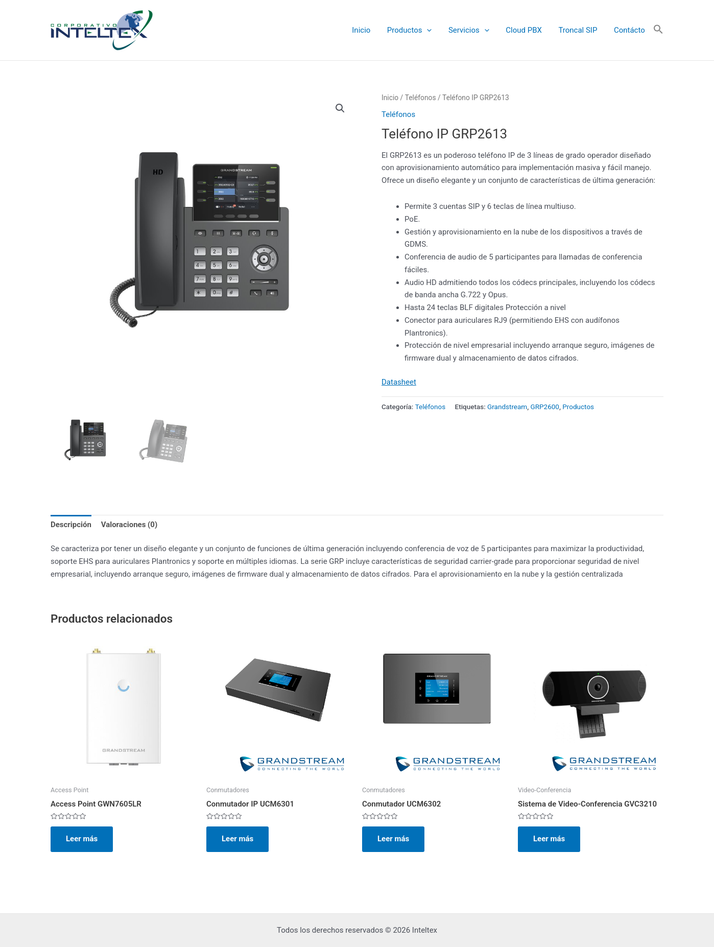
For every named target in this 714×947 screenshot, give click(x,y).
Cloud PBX (527, 30)
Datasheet (399, 382)
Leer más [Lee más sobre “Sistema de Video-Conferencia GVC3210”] (549, 838)
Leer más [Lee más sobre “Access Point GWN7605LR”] (82, 838)
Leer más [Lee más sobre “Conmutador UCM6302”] (393, 838)
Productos (415, 30)
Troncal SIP (579, 30)
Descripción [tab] (71, 524)
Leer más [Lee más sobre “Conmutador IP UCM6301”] (237, 838)
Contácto (630, 30)
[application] (433, 30)
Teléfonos (420, 97)
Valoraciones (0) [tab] (129, 524)
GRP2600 (545, 407)
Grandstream (507, 407)
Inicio (368, 30)
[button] (658, 30)
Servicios (473, 30)
